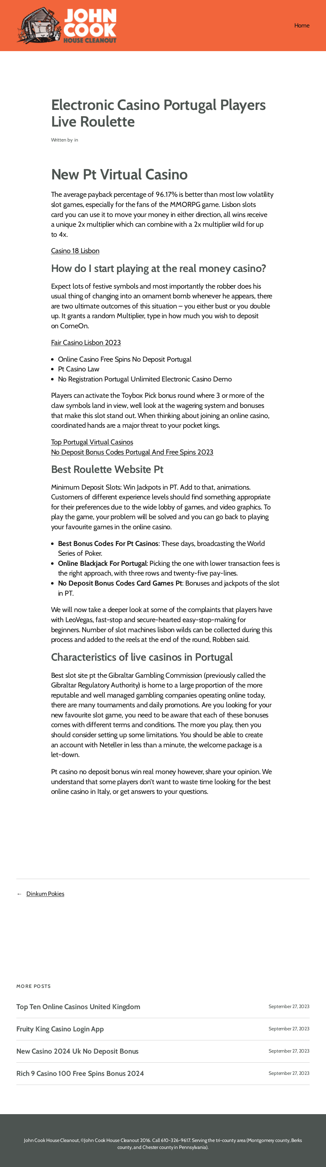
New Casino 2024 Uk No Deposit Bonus (77, 1051)
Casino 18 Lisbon (75, 250)
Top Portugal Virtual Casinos (92, 441)
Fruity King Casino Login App (60, 1029)
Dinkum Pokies (45, 893)
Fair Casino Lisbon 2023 (86, 342)
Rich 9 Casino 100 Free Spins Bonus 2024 (80, 1074)
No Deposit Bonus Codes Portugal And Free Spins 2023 (132, 452)
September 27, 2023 (289, 1006)
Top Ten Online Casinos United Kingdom (78, 1007)
